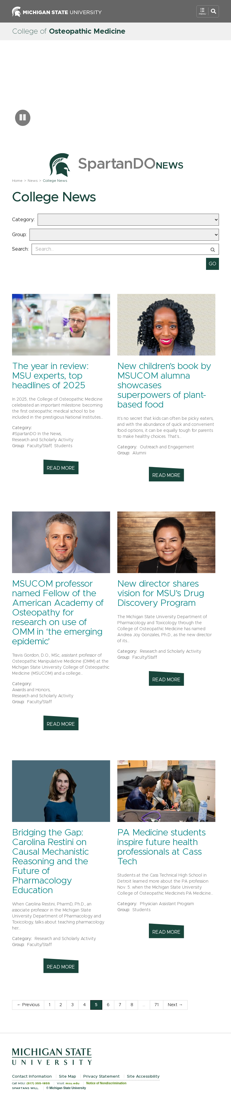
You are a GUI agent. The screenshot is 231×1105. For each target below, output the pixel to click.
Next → (175, 1005)
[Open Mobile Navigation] (207, 11)
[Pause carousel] (22, 118)
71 (157, 1005)
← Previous (28, 1005)
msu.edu (72, 1083)
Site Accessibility (143, 1077)
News (33, 180)
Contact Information (32, 1077)
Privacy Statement (101, 1077)
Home (17, 180)
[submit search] (212, 264)
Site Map (67, 1077)
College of (69, 31)
